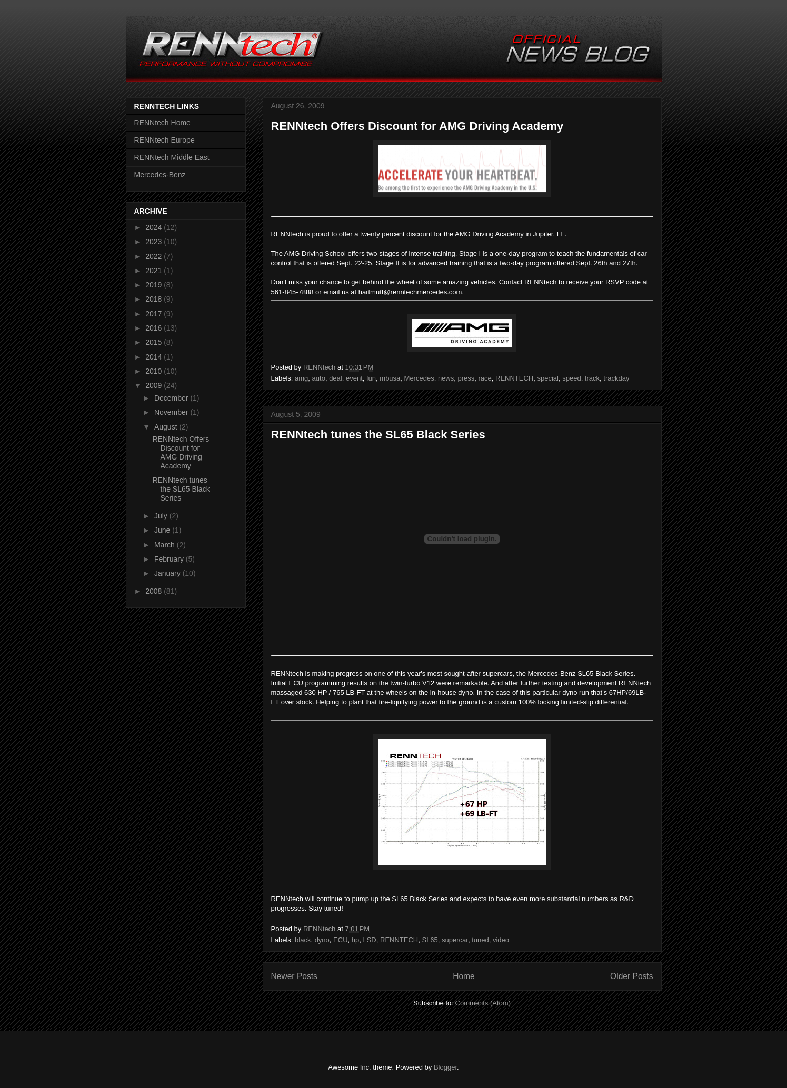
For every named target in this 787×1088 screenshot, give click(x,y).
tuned (480, 940)
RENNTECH (514, 378)
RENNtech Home (162, 122)
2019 (154, 285)
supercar (455, 940)
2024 (154, 227)
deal (335, 378)
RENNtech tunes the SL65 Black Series (378, 434)
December (172, 398)
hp (355, 940)
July (162, 516)
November (172, 412)
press (465, 378)
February (170, 559)
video (501, 940)
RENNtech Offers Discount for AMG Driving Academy (417, 126)
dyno (322, 940)
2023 (154, 241)
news (446, 378)
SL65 (429, 940)
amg (301, 378)
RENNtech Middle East (172, 157)
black (303, 940)
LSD (369, 940)
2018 (154, 299)
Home (464, 976)
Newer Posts (294, 976)
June (163, 530)
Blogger (445, 1067)
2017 (154, 314)
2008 (154, 591)
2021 (154, 270)
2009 (154, 385)
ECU (340, 940)
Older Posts (631, 976)
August (166, 427)
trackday (616, 378)
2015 (154, 342)
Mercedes (419, 378)
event (354, 378)
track (592, 378)
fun (371, 378)
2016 (154, 328)
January (168, 573)
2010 (154, 371)
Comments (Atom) (483, 1003)
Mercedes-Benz (160, 175)
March (165, 545)
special (548, 378)
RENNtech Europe (164, 140)
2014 (154, 357)
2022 (154, 256)
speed (571, 378)
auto (318, 378)
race (485, 378)
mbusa (390, 378)
